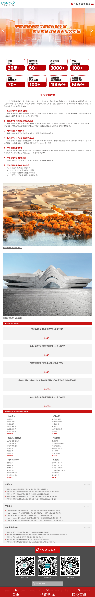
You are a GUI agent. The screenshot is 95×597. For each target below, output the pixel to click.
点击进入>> (47, 338)
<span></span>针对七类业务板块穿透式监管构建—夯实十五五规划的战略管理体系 (34, 518)
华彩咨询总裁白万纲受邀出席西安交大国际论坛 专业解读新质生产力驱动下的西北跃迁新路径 (37, 534)
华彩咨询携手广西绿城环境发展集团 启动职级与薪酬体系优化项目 (28, 494)
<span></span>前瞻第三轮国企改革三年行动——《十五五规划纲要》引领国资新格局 (35, 520)
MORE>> (10, 433)
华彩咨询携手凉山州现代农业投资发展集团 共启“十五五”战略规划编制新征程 (31, 499)
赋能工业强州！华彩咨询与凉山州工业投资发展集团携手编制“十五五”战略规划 (32, 496)
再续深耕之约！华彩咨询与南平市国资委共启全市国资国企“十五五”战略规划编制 (33, 491)
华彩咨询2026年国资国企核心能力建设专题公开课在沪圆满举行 (27, 489)
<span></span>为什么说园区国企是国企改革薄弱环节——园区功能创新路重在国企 (34, 513)
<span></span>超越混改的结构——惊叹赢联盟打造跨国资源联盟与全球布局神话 (33, 510)
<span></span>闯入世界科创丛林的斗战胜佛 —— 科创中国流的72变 (29, 515)
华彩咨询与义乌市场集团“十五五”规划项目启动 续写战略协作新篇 (28, 539)
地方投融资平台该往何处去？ (12, 247)
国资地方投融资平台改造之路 (12, 318)
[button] (3, 31)
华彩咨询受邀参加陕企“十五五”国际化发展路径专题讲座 (25, 537)
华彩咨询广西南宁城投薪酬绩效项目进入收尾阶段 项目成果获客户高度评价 (31, 542)
